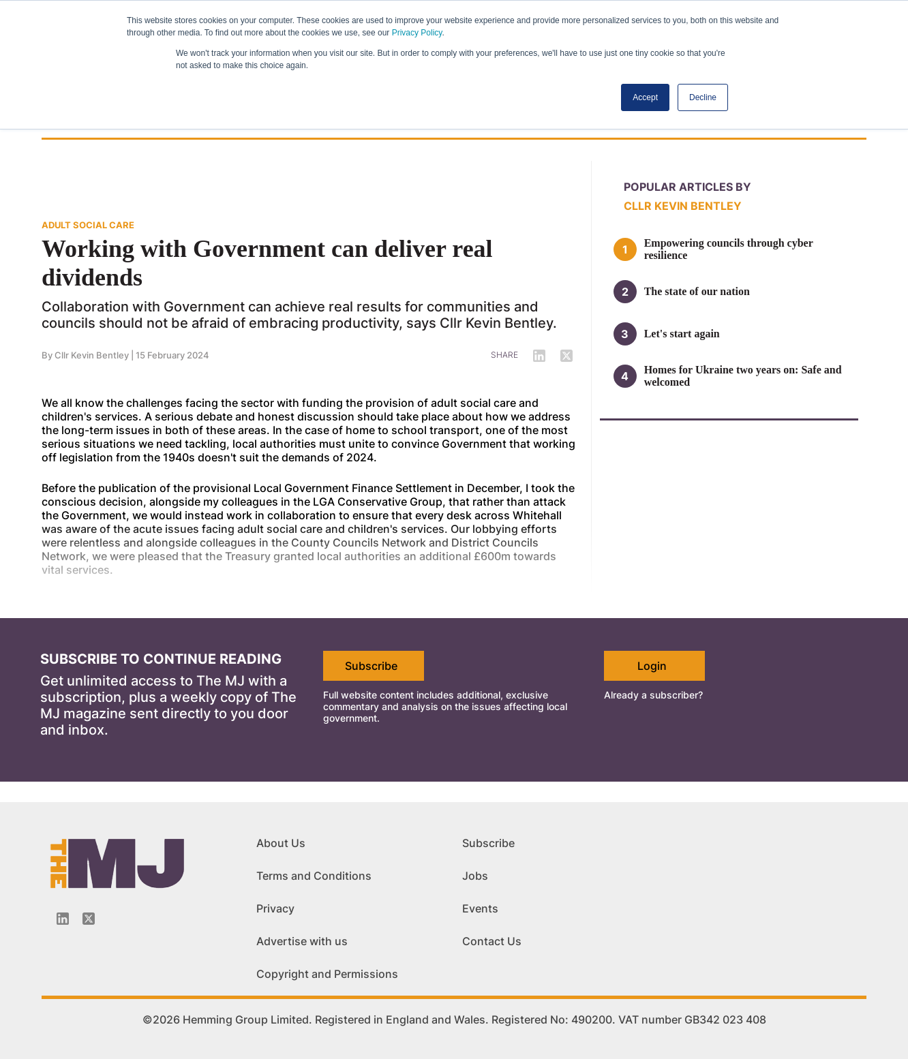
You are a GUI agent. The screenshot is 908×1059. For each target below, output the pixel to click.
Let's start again (682, 333)
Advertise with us (302, 941)
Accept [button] (645, 97)
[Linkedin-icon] (63, 918)
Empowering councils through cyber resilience (728, 249)
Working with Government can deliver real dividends (267, 263)
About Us (280, 843)
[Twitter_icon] (88, 918)
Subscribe (371, 666)
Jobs (475, 875)
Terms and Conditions (314, 875)
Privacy (275, 908)
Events (480, 908)
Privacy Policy (417, 32)
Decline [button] (702, 97)
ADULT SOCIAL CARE (88, 224)
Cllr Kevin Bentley (92, 355)
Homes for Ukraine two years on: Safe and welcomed (743, 376)
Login (652, 666)
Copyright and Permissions (327, 974)
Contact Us (491, 941)
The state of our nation (697, 291)
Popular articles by (687, 187)
